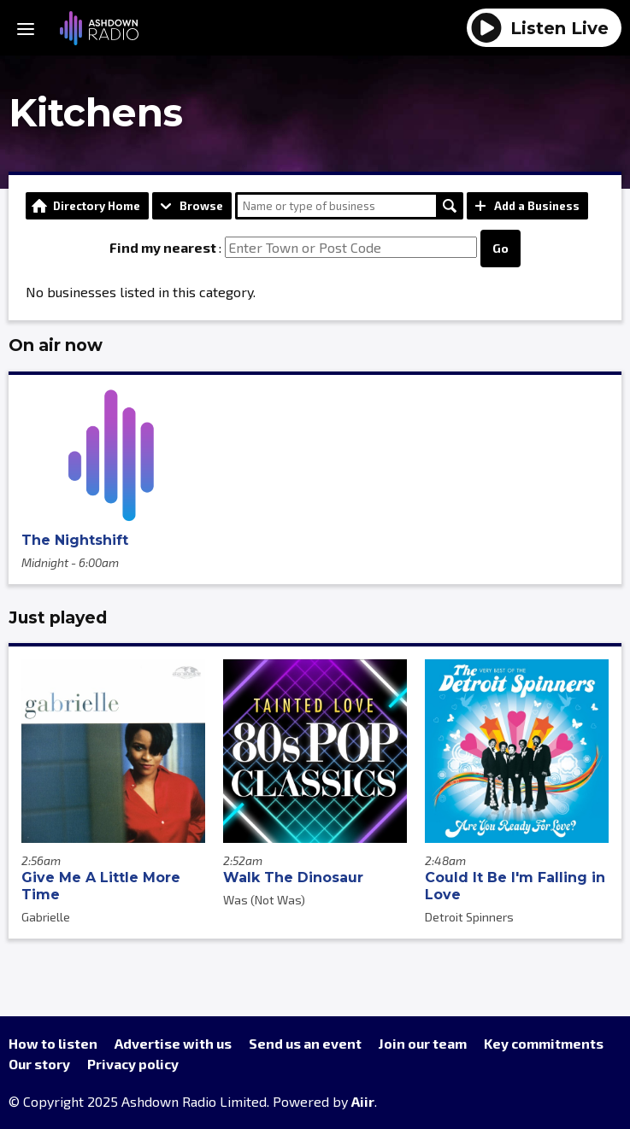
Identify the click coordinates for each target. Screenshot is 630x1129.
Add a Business (537, 206)
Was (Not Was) (264, 899)
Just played (58, 617)
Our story (39, 1064)
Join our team (423, 1043)
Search (449, 205)
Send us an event (305, 1043)
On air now (56, 345)
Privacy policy (133, 1064)
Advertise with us (173, 1043)
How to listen (53, 1043)
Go (500, 248)
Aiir (362, 1101)
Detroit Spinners (469, 917)
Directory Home (96, 206)
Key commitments (544, 1043)
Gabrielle (45, 917)
